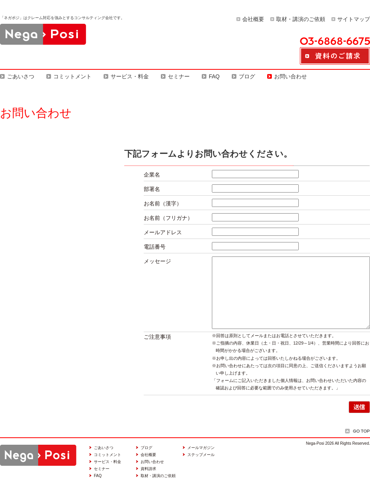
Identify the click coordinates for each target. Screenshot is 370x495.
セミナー (179, 76)
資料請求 (148, 469)
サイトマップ (353, 19)
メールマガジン (201, 447)
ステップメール (201, 455)
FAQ (214, 76)
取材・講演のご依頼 (300, 19)
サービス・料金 (130, 76)
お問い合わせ (290, 76)
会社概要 (253, 19)
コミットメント (72, 76)
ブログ (247, 76)
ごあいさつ (20, 76)
